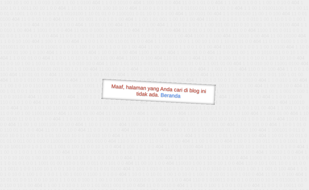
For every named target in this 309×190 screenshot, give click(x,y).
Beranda (170, 95)
